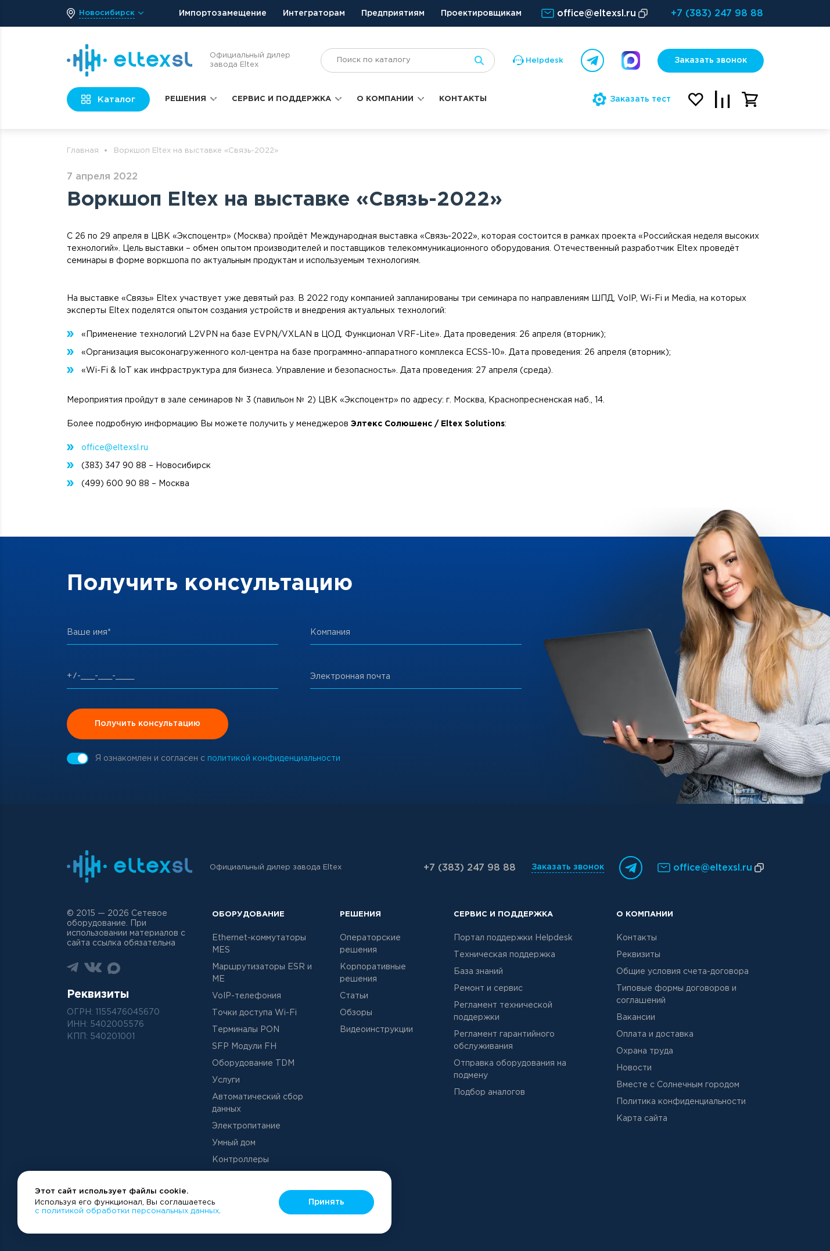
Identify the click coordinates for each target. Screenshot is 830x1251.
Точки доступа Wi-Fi (254, 1012)
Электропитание (246, 1126)
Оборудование (248, 914)
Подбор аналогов (489, 1092)
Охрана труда (644, 1051)
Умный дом (234, 1142)
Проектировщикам (481, 13)
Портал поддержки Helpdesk (513, 937)
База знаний (478, 971)
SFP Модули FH (244, 1046)
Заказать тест (631, 99)
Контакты (463, 99)
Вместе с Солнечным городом (677, 1084)
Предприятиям (393, 13)
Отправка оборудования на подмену (510, 1069)
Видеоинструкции (376, 1029)
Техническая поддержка (504, 954)
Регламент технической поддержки (503, 1011)
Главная (83, 151)
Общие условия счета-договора (682, 971)
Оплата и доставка (655, 1034)
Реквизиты (638, 954)
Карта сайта (641, 1118)
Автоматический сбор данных (257, 1103)
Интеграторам (314, 13)
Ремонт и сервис (488, 988)
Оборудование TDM (253, 1063)
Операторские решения (370, 944)
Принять (326, 1202)
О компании (385, 99)
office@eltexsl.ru (114, 447)
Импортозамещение (223, 13)
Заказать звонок (710, 60)
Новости (634, 1068)
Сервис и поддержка (281, 99)
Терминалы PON (245, 1029)
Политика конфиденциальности (681, 1101)
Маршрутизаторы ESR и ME (262, 973)
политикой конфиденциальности (273, 758)
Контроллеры (240, 1159)
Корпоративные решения (373, 973)
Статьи (354, 996)
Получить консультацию (147, 723)
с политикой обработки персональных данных (127, 1211)
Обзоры (356, 1012)
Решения (185, 99)
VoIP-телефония (246, 996)
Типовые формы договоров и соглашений (676, 994)
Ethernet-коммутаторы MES (259, 944)
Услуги (226, 1080)
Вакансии (635, 1017)
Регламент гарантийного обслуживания (504, 1040)
